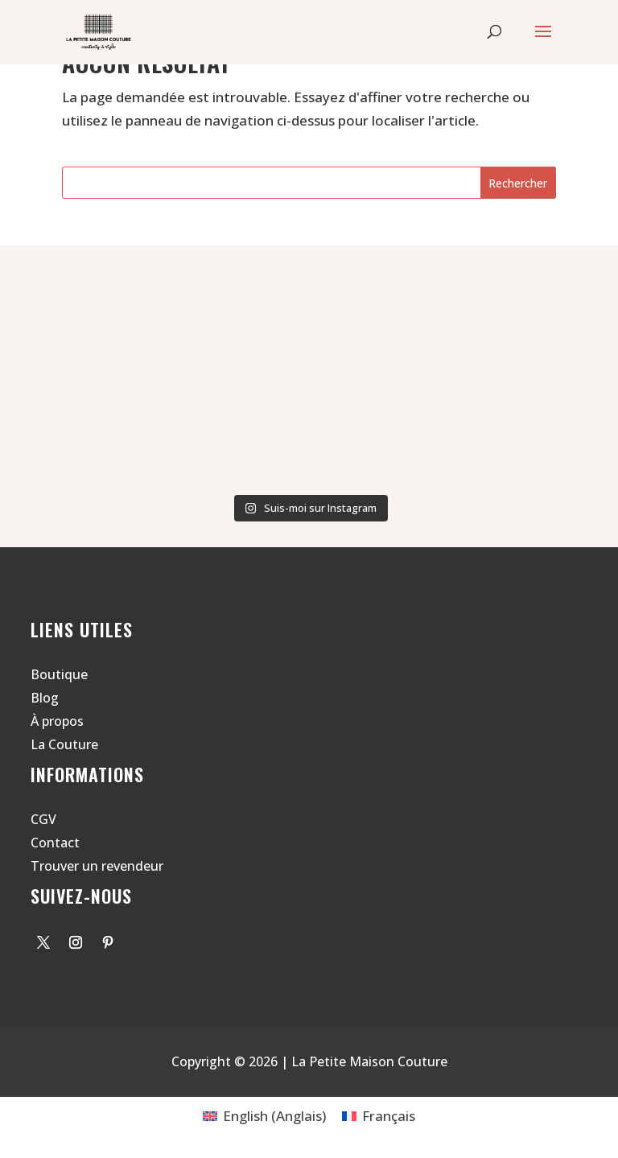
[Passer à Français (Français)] (378, 1115)
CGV (43, 819)
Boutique (59, 674)
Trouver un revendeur (97, 866)
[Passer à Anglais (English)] (264, 1115)
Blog (45, 698)
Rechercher (517, 183)
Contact (55, 842)
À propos (57, 721)
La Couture (64, 744)
